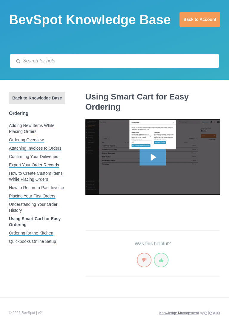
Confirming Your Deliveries (33, 156)
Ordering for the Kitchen (31, 233)
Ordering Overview (26, 139)
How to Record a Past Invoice (36, 187)
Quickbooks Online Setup (32, 241)
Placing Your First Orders (32, 196)
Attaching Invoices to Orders (35, 148)
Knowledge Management (179, 313)
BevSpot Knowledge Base (90, 19)
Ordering (18, 113)
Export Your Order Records (34, 165)
